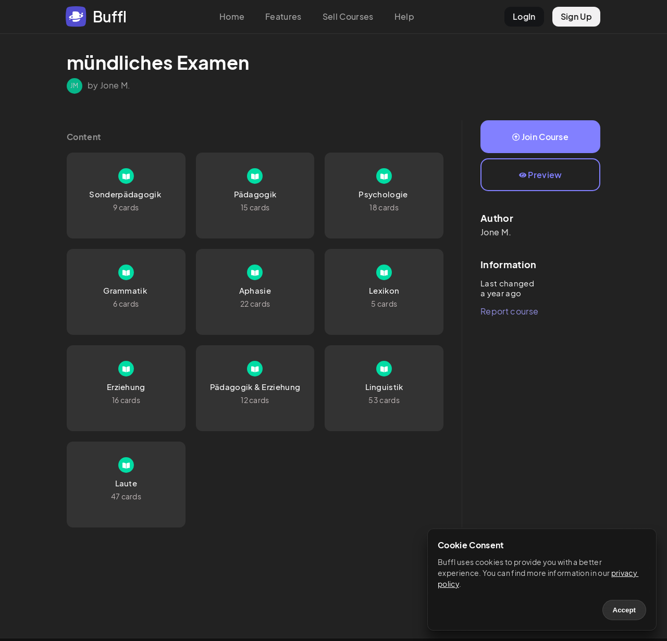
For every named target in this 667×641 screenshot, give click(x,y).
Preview (540, 174)
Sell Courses (348, 16)
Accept (624, 610)
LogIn (524, 16)
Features (283, 16)
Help (404, 16)
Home (231, 16)
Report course (509, 311)
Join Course (540, 136)
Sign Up (576, 16)
